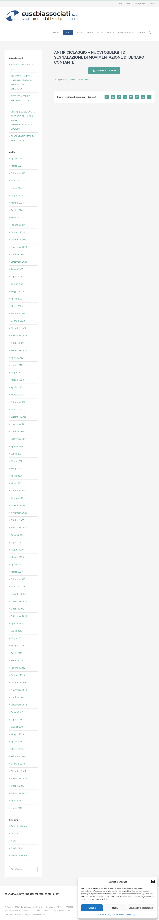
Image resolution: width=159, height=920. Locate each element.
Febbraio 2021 (18, 490)
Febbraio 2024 (18, 224)
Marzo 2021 (17, 483)
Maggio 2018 (17, 734)
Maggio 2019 (17, 645)
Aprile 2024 (16, 210)
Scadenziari (17, 848)
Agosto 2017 (17, 800)
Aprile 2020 (16, 564)
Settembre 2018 (19, 704)
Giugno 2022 (17, 372)
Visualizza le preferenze (141, 907)
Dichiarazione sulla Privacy (124, 914)
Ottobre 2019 (17, 608)
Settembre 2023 (19, 261)
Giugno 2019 (17, 638)
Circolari (72, 79)
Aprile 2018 (16, 741)
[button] (152, 881)
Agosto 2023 (17, 269)
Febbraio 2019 (18, 667)
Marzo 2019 (17, 660)
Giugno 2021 (17, 461)
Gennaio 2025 (18, 180)
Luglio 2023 (16, 276)
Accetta (92, 907)
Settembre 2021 (19, 438)
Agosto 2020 (17, 534)
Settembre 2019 (19, 616)
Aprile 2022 (16, 387)
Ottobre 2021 (17, 431)
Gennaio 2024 (18, 232)
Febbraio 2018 (18, 756)
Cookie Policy (105, 914)
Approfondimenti (19, 826)
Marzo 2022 (17, 394)
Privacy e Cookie (30, 914)
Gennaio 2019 (18, 675)
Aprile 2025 (16, 158)
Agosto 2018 (17, 712)
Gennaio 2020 (18, 586)
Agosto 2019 (17, 623)
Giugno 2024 (17, 195)
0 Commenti (84, 79)
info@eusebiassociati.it (144, 3)
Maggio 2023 (17, 291)
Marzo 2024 (17, 217)
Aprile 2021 (16, 475)
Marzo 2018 (17, 749)
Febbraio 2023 (18, 313)
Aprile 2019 (16, 653)
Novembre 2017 (19, 778)
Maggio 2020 (17, 557)
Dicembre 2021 (18, 416)
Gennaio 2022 (18, 409)
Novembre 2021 (19, 424)
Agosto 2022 (17, 357)
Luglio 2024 (16, 188)
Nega (115, 907)
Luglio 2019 (16, 630)
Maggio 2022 (17, 379)
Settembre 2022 (19, 350)
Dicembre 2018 (18, 682)
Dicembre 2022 (18, 328)
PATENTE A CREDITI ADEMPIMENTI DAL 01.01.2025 (20, 100)
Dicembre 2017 (18, 771)
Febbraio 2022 (18, 402)
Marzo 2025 (17, 165)
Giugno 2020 (17, 549)
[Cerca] (12, 869)
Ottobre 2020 (17, 520)
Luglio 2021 (16, 453)
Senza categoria (19, 855)
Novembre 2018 (19, 689)
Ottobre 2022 (17, 343)
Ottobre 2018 (17, 697)
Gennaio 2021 (18, 498)
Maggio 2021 (17, 468)
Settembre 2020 (19, 527)
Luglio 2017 (16, 808)
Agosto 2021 (17, 446)
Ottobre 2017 (17, 785)
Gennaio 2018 (18, 763)
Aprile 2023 (16, 298)
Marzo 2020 (17, 571)
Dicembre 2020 (18, 505)
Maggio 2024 (17, 202)
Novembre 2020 (19, 512)
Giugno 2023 (17, 283)
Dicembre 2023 (18, 239)
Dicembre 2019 (18, 593)
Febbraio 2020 (18, 579)
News (13, 840)
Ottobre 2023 (17, 254)
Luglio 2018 (16, 719)
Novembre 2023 (19, 247)
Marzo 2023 (17, 306)
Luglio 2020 (16, 542)
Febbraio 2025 (18, 173)
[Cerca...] (23, 869)
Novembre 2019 (19, 601)
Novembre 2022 (19, 335)
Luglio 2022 (16, 365)
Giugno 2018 (17, 726)
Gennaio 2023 (18, 320)
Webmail (42, 914)
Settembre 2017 (19, 793)
